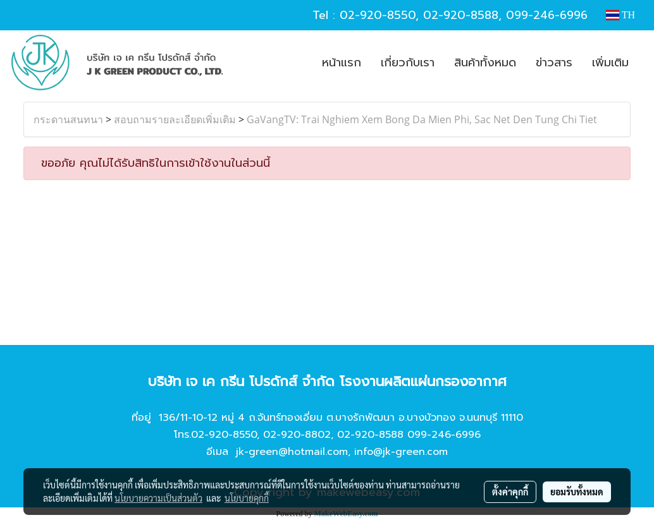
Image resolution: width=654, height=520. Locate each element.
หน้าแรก (341, 62)
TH (620, 14)
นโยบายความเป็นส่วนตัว (158, 498)
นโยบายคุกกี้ (247, 498)
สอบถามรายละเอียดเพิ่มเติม (175, 119)
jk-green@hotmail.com (292, 451)
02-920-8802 (297, 434)
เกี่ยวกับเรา (408, 62)
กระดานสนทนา (68, 119)
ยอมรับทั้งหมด (576, 491)
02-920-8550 (378, 15)
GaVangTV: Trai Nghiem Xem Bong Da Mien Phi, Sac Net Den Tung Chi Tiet (422, 119)
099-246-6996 (547, 15)
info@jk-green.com (401, 451)
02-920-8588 (460, 15)
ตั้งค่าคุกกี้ (510, 491)
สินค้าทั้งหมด (485, 62)
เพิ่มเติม (610, 62)
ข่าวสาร (554, 62)
